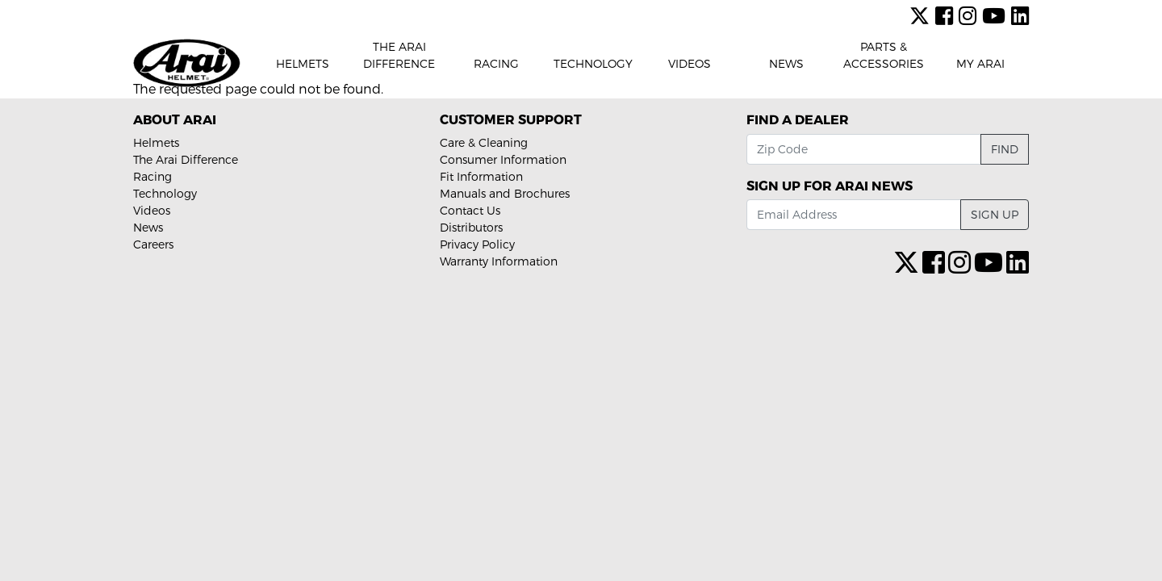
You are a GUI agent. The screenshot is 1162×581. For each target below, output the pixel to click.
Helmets (302, 63)
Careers (153, 244)
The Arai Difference (399, 55)
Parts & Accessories (883, 55)
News (786, 63)
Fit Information (481, 176)
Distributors (471, 227)
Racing (496, 63)
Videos (689, 63)
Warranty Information (499, 261)
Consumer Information (503, 159)
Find (1004, 149)
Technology (593, 63)
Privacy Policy (477, 244)
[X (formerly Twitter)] (922, 14)
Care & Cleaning (484, 142)
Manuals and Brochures (505, 193)
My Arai (980, 63)
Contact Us (470, 210)
